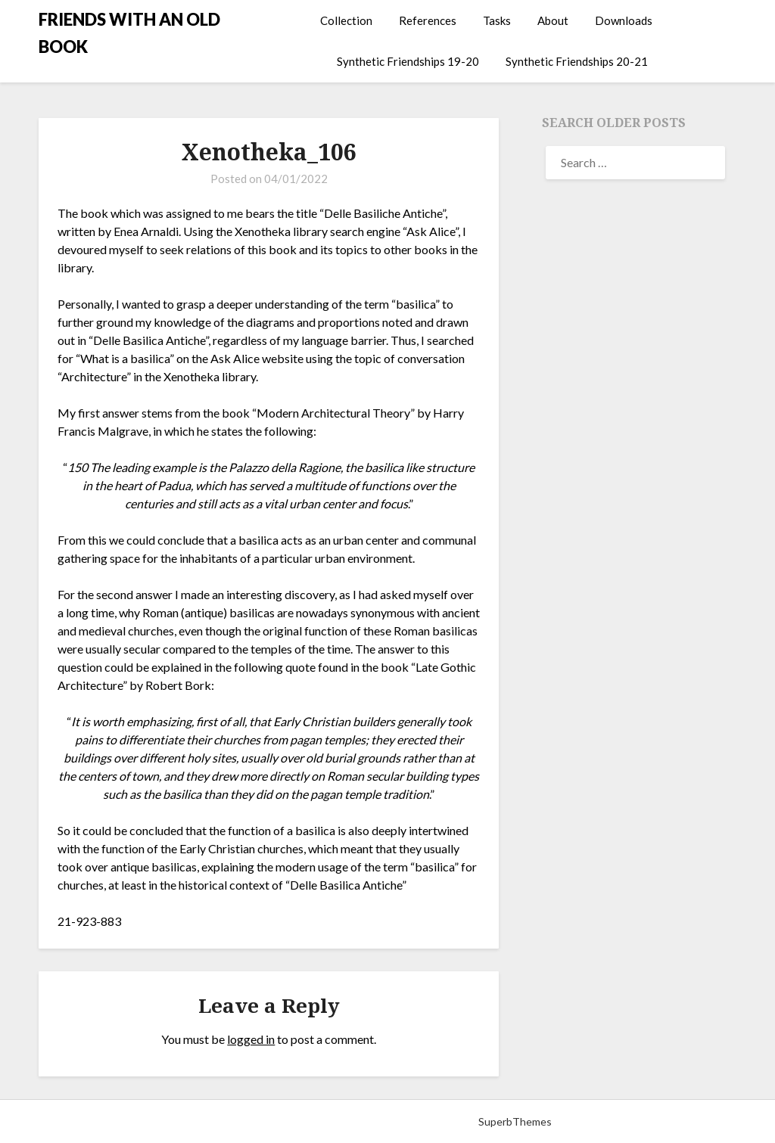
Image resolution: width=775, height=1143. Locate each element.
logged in (251, 1039)
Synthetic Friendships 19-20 (408, 61)
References (427, 20)
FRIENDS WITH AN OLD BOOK (129, 33)
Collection (346, 20)
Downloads (623, 20)
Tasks (497, 20)
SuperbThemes (515, 1121)
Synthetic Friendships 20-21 (577, 61)
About (552, 20)
